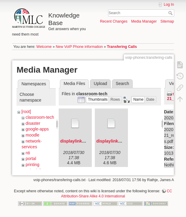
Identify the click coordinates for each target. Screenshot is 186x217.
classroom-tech (40, 117)
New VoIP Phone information (79, 47)
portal (31, 158)
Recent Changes (113, 21)
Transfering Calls (122, 47)
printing (32, 164)
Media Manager (144, 21)
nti (28, 152)
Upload (100, 83)
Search (171, 13)
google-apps (37, 129)
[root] (26, 111)
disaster (33, 123)
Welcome (44, 47)
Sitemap (167, 21)
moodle (32, 135)
